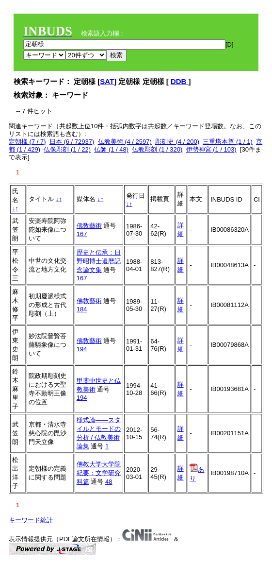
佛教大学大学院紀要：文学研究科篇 (99, 473)
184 (82, 309)
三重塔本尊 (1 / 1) (228, 141)
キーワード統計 (31, 520)
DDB (180, 81)
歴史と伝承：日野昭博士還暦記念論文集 (99, 261)
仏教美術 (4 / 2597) (125, 141)
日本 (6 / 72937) (72, 141)
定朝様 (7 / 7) (27, 141)
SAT (107, 81)
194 (82, 349)
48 (108, 481)
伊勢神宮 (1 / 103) (211, 149)
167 (82, 234)
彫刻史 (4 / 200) (177, 141)
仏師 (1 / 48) (111, 149)
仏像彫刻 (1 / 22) (67, 149)
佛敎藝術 (89, 225)
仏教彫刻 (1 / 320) (157, 149)
